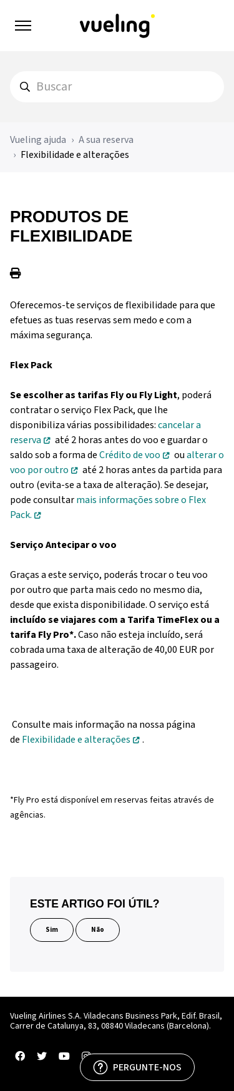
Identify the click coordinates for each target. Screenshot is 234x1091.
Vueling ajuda (38, 140)
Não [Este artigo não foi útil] (97, 929)
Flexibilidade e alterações (75, 155)
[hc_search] (117, 86)
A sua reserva (106, 140)
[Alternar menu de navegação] (23, 25)
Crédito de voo (129, 455)
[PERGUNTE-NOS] (137, 1067)
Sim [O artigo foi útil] (52, 929)
